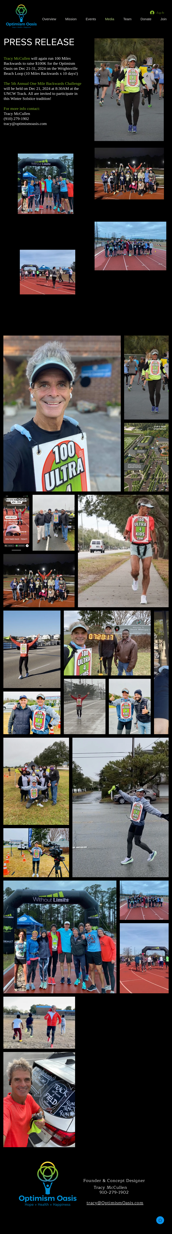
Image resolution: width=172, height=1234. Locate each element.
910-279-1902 (114, 1192)
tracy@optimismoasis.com (25, 123)
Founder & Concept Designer (114, 1180)
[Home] (160, 1220)
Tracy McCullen (110, 1187)
